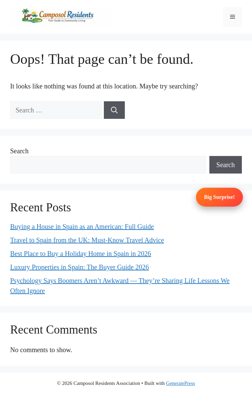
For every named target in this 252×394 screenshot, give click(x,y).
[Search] (114, 110)
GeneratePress (180, 383)
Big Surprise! (219, 197)
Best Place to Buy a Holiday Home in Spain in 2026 (80, 253)
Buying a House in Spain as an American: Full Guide (82, 226)
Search (19, 151)
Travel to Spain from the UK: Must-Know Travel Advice (87, 240)
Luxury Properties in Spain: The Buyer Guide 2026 (79, 267)
